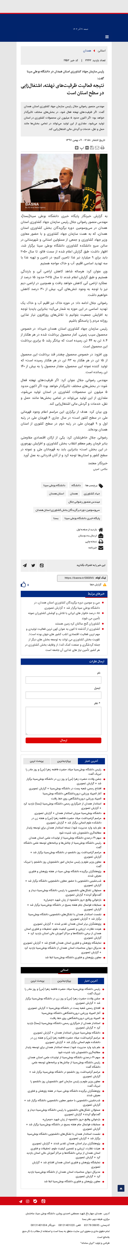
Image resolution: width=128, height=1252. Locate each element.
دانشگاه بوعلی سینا (54, 485)
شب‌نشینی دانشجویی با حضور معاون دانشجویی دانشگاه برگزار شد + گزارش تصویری (63, 883)
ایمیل (97, 688)
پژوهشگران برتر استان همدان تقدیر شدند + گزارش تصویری (67, 924)
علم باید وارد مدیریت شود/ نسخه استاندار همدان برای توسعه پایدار (63, 828)
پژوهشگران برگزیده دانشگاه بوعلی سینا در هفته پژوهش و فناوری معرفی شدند (65, 873)
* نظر (97, 703)
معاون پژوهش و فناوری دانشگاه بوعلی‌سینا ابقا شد (73, 957)
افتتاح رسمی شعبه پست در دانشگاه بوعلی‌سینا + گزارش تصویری (65, 789)
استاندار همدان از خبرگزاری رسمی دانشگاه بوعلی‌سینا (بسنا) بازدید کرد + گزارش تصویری (62, 806)
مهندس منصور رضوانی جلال (84, 502)
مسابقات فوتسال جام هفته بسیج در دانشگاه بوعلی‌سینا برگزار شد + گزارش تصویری (64, 907)
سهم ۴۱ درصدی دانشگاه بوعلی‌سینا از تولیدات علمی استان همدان (65, 838)
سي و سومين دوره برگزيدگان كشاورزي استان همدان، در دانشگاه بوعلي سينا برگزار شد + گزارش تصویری (67, 605)
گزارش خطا (95, 585)
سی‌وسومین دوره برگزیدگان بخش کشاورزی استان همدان (68, 510)
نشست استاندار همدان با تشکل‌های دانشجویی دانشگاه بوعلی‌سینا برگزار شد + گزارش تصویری (64, 916)
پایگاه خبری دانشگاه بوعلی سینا (82, 518)
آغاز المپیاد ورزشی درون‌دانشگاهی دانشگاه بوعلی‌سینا (72, 794)
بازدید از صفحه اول (87, 529)
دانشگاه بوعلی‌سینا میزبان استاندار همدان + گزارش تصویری (67, 813)
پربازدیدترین (64, 761)
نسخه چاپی (91, 541)
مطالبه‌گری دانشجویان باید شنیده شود (80, 833)
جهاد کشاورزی (92, 493)
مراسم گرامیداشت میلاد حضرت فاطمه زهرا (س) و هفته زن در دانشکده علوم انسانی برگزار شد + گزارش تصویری (66, 820)
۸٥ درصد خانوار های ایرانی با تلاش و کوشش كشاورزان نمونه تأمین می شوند (64, 616)
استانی (102, 50)
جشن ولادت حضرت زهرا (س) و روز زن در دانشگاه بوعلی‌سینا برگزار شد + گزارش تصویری (63, 781)
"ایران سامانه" (87, 1243)
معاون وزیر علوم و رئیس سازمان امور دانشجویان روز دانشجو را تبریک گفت (62, 864)
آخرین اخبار (91, 761)
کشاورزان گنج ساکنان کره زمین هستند (77, 623)
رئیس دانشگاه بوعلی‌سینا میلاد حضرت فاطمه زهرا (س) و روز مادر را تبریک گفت (63, 772)
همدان (87, 50)
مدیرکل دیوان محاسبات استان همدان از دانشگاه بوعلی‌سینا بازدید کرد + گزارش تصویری (62, 950)
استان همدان (56, 493)
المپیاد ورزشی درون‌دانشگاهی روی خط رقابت (76, 799)
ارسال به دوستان (87, 535)
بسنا (55, 518)
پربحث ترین (37, 761)
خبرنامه (92, 547)
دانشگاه (76, 485)
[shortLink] (76, 578)
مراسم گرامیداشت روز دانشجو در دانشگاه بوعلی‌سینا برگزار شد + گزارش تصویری (65, 854)
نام (98, 673)
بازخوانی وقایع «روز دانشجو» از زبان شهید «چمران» (72, 900)
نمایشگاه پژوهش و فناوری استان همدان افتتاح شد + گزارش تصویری (62, 943)
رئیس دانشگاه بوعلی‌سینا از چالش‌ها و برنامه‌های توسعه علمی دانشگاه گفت (62, 845)
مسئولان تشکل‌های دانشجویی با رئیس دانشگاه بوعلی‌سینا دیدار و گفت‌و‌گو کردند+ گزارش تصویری (65, 892)
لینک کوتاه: (100, 578)
